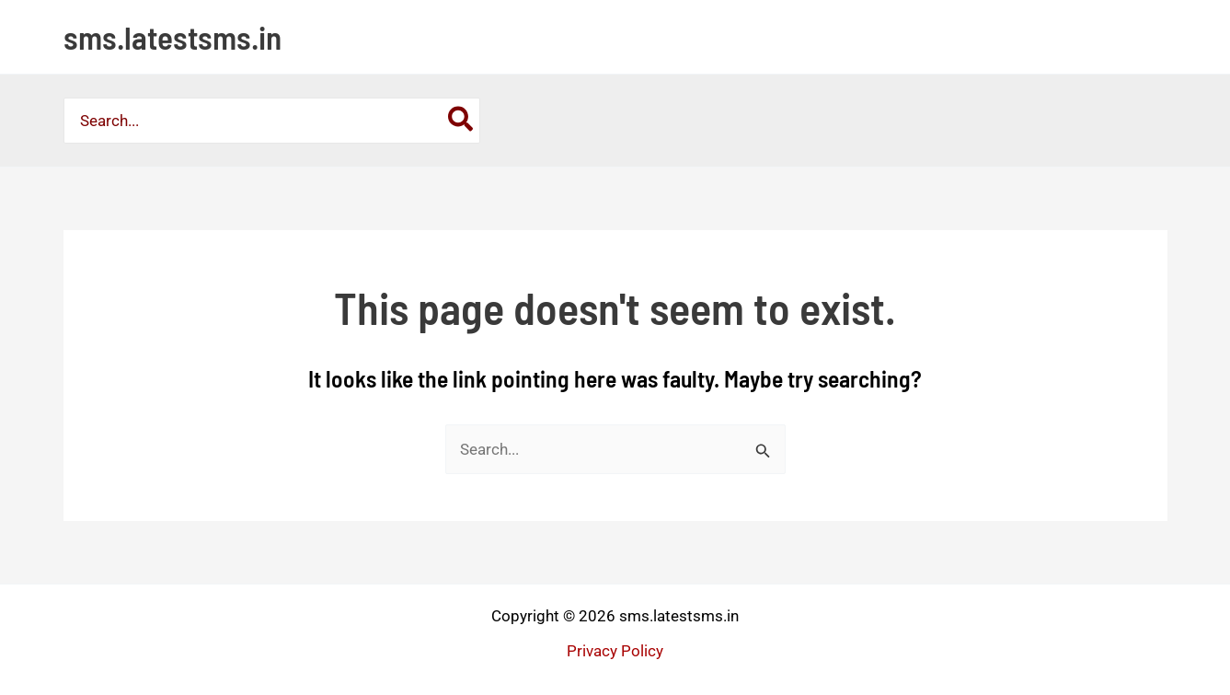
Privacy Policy (615, 651)
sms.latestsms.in (172, 36)
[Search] (461, 120)
